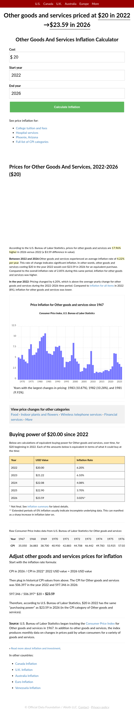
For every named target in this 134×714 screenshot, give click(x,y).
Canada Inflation (26, 663)
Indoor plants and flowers (39, 414)
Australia (70, 4)
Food (14, 414)
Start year (15, 67)
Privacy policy (100, 707)
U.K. (59, 4)
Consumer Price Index (100, 623)
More (95, 4)
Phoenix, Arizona (27, 137)
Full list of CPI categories (32, 142)
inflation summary (38, 506)
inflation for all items (102, 285)
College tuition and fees (31, 128)
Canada (48, 4)
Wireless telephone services (81, 414)
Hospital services (27, 132)
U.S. (37, 4)
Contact (83, 707)
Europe (84, 4)
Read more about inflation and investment (35, 648)
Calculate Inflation (67, 107)
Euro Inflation (24, 682)
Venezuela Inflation (28, 688)
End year (15, 86)
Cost (12, 49)
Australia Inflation (27, 676)
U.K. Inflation (24, 669)
